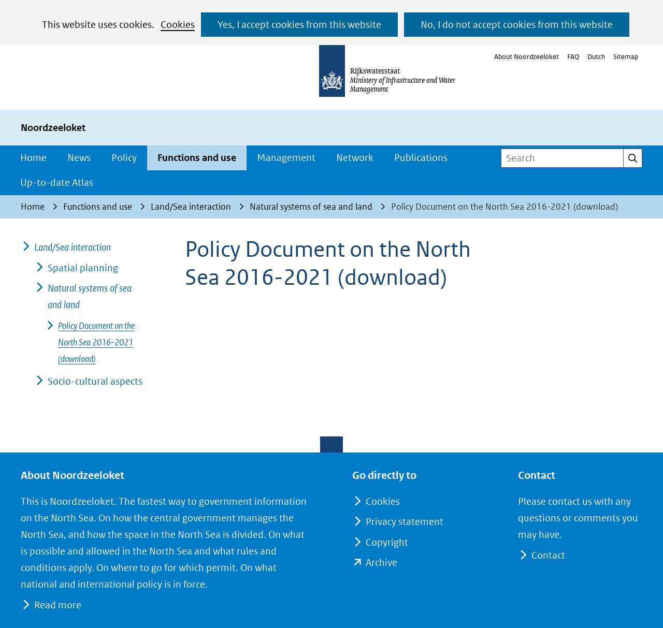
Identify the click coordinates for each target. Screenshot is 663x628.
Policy (124, 158)
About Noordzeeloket (526, 56)
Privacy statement (404, 522)
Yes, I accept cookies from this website (299, 25)
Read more (57, 605)
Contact (548, 555)
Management (286, 158)
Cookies (178, 25)
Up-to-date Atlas (56, 182)
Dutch (596, 56)
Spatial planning (83, 268)
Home (33, 158)
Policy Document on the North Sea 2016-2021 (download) (96, 342)
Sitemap (625, 56)
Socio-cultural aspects (95, 381)
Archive (381, 562)
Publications (421, 158)
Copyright (387, 542)
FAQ (573, 56)
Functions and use (196, 158)
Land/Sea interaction (72, 247)
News (79, 158)
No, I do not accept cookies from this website (517, 25)
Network (354, 158)
